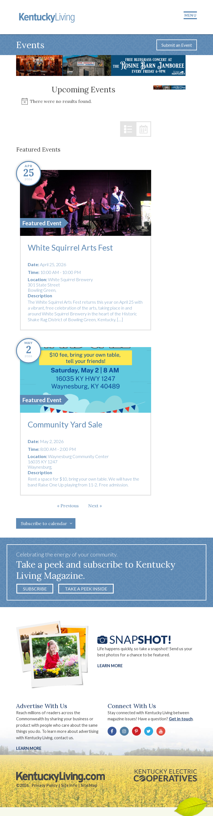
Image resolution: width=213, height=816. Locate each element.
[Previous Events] (68, 506)
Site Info (69, 786)
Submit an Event (176, 45)
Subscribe (35, 589)
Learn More (110, 666)
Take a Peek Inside (86, 589)
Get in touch (181, 719)
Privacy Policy (45, 786)
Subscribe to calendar (44, 524)
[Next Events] (95, 506)
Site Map (89, 786)
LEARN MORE (28, 749)
